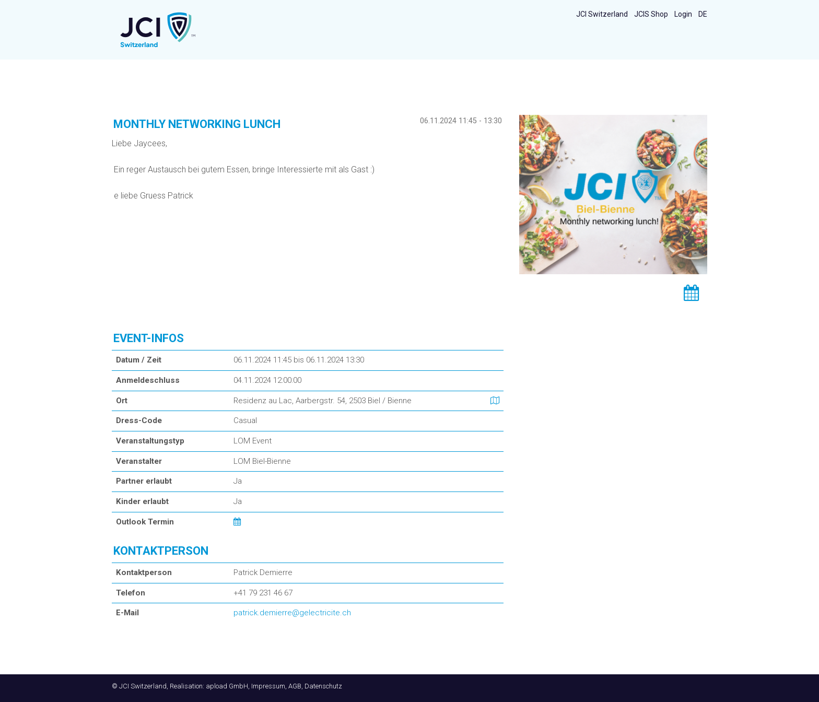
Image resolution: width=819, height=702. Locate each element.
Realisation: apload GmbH (209, 686)
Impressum (268, 686)
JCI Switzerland (602, 14)
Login (683, 14)
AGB (294, 686)
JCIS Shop (651, 14)
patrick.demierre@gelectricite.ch (292, 612)
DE (702, 14)
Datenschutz (323, 686)
